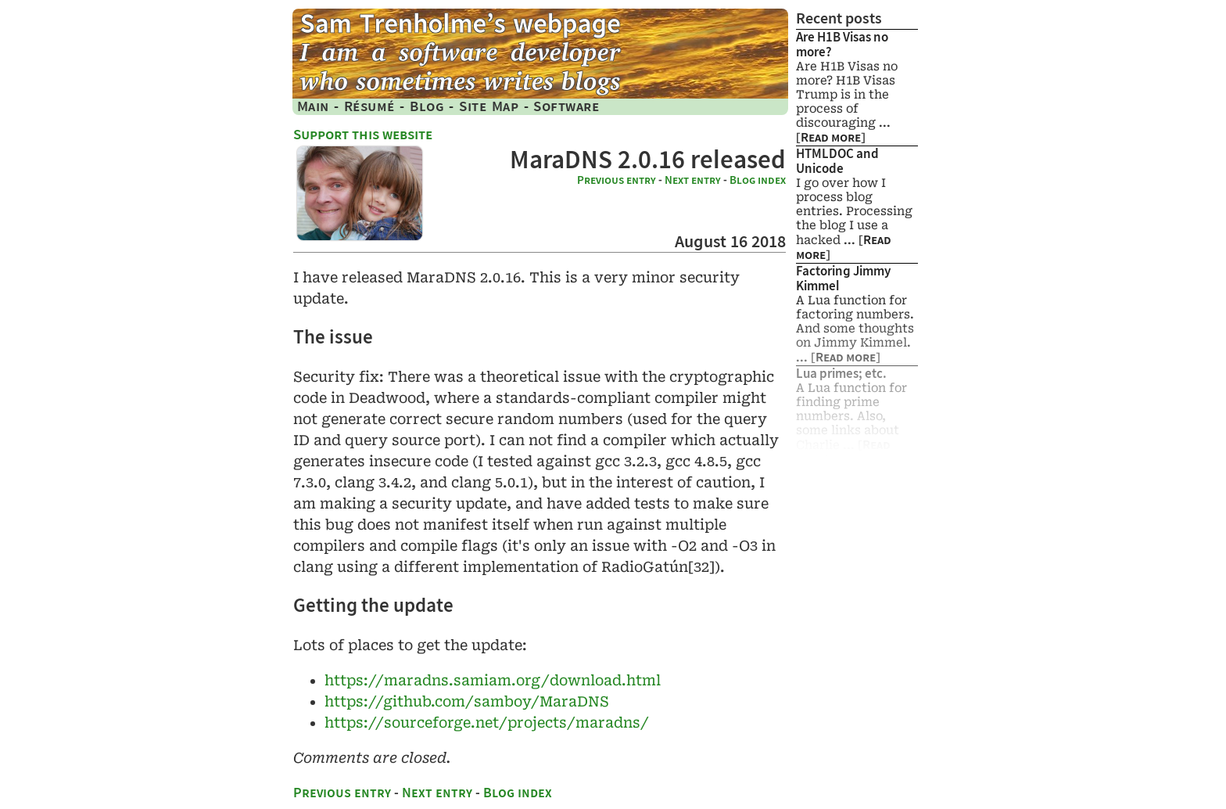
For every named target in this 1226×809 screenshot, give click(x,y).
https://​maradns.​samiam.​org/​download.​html (492, 680)
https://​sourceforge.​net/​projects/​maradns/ (486, 722)
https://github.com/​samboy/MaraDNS (466, 701)
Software (566, 106)
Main (313, 106)
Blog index (758, 179)
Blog (427, 106)
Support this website (362, 134)
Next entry (693, 179)
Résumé (369, 106)
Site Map (488, 106)
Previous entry (616, 179)
